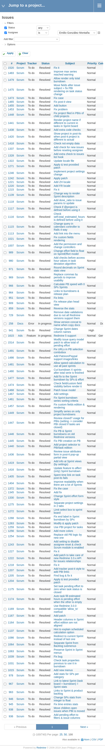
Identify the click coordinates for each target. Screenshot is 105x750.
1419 (11, 462)
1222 (11, 558)
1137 (11, 630)
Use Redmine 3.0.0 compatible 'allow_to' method (66, 608)
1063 (11, 651)
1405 (11, 476)
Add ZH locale (62, 182)
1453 (11, 109)
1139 (11, 194)
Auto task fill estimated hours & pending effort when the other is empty (68, 599)
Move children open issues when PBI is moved (69, 709)
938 (11, 709)
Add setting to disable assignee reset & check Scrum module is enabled (69, 544)
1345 (11, 492)
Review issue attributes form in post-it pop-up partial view (67, 454)
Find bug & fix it (63, 575)
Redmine (41, 747)
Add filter (8, 39)
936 (11, 716)
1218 (11, 564)
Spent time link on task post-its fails (67, 476)
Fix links (58, 297)
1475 (11, 89)
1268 (11, 518)
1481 (11, 364)
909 (11, 303)
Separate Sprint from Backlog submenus (66, 644)
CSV (94, 739)
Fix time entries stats (66, 704)
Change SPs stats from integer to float (67, 699)
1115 (11, 226)
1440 (11, 446)
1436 (11, 454)
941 (11, 330)
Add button (60, 105)
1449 (11, 412)
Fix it (56, 67)
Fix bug (58, 656)
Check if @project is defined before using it (67, 208)
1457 (11, 406)
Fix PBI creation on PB (67, 440)
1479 (11, 79)
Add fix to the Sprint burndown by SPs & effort (69, 378)
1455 (11, 105)
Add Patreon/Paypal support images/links (66, 358)
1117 (11, 208)
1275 (11, 504)
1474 (11, 384)
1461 (11, 399)
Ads (20, 335)
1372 (11, 488)
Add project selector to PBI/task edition (67, 446)
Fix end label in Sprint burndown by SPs (66, 518)
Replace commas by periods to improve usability (66, 277)
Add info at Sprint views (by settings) (67, 463)
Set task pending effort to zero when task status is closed (68, 589)
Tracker (32, 63)
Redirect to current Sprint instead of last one (68, 638)
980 (11, 260)
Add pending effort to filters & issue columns (67, 716)
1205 (11, 575)
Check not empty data (67, 143)
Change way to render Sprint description (67, 195)
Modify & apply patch (66, 523)
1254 (11, 536)
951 (11, 297)
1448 (11, 114)
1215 (11, 189)
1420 (11, 136)
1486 (11, 357)
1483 (11, 73)
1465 (11, 101)
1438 (11, 129)
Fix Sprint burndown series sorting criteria (66, 399)
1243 (11, 544)
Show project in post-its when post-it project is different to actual (67, 136)
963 (11, 692)
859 (11, 308)
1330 (11, 497)
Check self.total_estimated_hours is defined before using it (69, 216)
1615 (11, 335)
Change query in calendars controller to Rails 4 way (67, 226)
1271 (11, 166)
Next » (84, 726)
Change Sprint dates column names (66, 330)
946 (11, 698)
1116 (11, 216)
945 (11, 704)
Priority (92, 63)
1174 (11, 599)
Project (21, 63)
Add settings (61, 393)
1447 (11, 422)
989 (11, 252)
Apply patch (61, 178)
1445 (11, 440)
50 (65, 734)
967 (11, 683)
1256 (11, 530)
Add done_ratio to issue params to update (68, 202)
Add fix (58, 492)
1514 (11, 342)
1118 (11, 201)
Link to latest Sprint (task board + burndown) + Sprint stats (68, 683)
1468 (11, 390)
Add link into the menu (67, 233)
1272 (11, 511)
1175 (11, 589)
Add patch (60, 615)
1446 (11, 434)
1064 (11, 644)
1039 (11, 656)
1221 (11, 182)
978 (11, 675)
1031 (11, 663)
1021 (11, 238)
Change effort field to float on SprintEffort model (69, 252)
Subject (70, 63)
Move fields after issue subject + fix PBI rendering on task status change (68, 90)
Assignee (12, 32)
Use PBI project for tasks (68, 527)
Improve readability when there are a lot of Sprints (68, 483)
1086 (11, 637)
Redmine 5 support (65, 335)
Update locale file (64, 160)
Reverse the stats (64, 308)
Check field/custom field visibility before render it (68, 385)
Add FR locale (62, 185)
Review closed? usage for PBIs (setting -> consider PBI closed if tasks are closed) (69, 423)
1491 (11, 350)
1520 (11, 67)
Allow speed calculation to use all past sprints (69, 364)
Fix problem (61, 109)
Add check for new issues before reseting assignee (69, 149)
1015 (11, 670)
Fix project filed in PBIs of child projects (69, 115)
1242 (11, 178)
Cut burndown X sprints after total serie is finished (69, 371)
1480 (11, 371)
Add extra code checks (67, 129)
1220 (11, 185)
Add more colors (63, 530)
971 (11, 269)
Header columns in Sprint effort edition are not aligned (69, 622)
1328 (11, 155)
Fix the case (61, 488)
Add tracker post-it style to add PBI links (69, 570)
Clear (25, 53)
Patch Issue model (65, 390)
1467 (11, 393)
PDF (100, 739)
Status (11, 27)
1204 (11, 580)
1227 (11, 551)
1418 (11, 143)
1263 (11, 523)
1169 (11, 608)
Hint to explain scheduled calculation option (68, 631)
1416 (11, 469)
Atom (86, 739)
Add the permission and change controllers (68, 246)
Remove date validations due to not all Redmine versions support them (68, 315)
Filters (10, 23)
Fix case (59, 98)
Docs (20, 323)
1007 (11, 245)
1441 (11, 122)
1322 (11, 160)
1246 (11, 172)
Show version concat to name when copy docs (67, 324)
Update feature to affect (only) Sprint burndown (67, 470)
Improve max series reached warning (65, 73)
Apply (10, 53)
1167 (11, 615)
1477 (11, 378)
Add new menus (63, 670)
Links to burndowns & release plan (66, 292)
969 (11, 277)
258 (11, 323)
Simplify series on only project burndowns (67, 413)
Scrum (20, 67)
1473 (11, 98)
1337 (11, 148)
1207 (11, 570)
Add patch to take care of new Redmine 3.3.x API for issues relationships (68, 558)
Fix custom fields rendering (63, 239)
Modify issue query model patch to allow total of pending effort (69, 342)
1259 (11, 527)
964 (11, 292)
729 (11, 315)
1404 (11, 483)
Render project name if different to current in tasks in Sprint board (67, 123)
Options (11, 44)
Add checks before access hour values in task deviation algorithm (69, 260)
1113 (11, 233)
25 (60, 734)
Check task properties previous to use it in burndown (66, 663)
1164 (11, 622)
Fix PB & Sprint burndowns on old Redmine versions (64, 434)
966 (11, 285)
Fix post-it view (62, 101)
